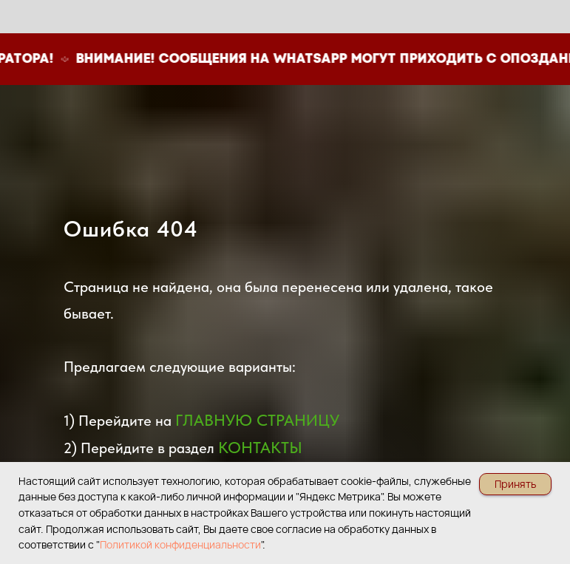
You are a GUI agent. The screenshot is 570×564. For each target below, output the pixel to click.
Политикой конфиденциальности (180, 544)
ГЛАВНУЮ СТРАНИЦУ (257, 419)
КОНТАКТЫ (260, 447)
